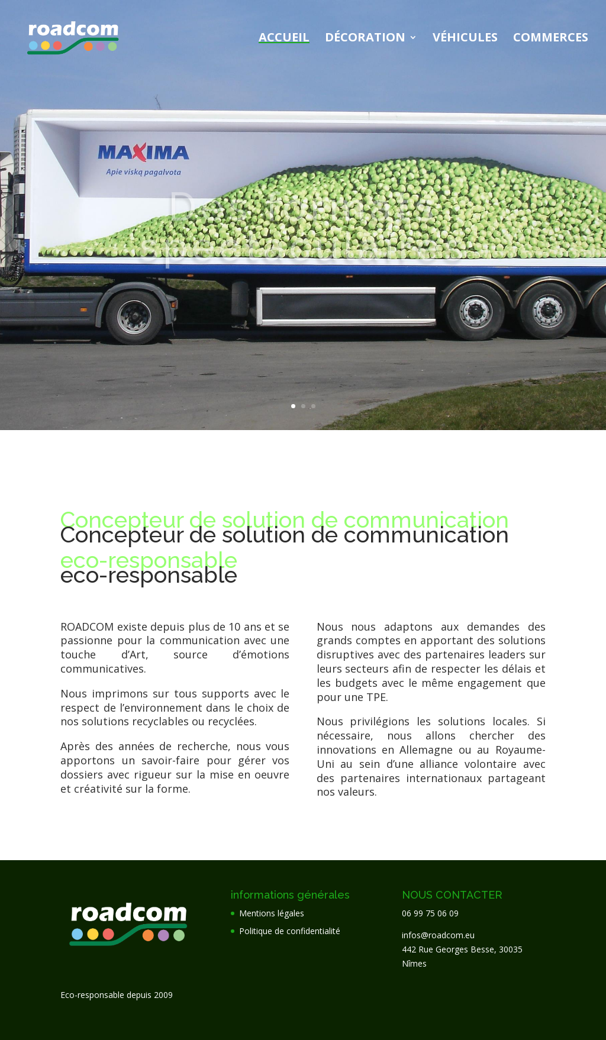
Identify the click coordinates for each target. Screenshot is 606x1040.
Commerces (550, 39)
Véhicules (465, 39)
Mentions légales (271, 913)
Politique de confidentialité (289, 930)
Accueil (284, 39)
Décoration (365, 39)
